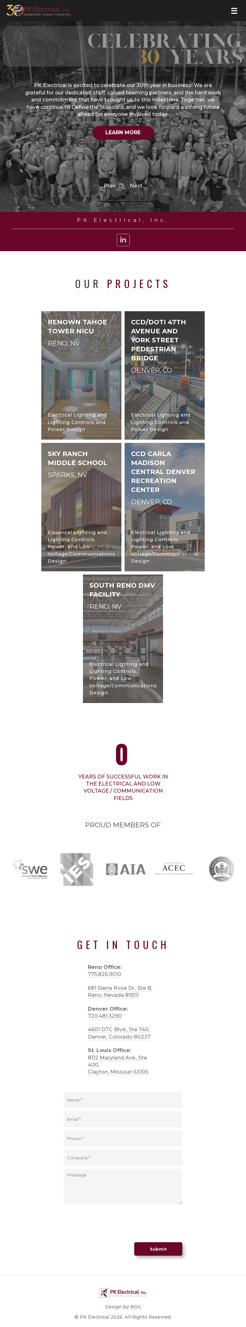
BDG (135, 1307)
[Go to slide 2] (123, 201)
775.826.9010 (104, 974)
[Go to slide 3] (140, 201)
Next (142, 186)
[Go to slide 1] (106, 201)
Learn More (123, 132)
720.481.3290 (105, 1016)
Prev (104, 186)
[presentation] (112, 1223)
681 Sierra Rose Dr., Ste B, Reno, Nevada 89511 (120, 991)
